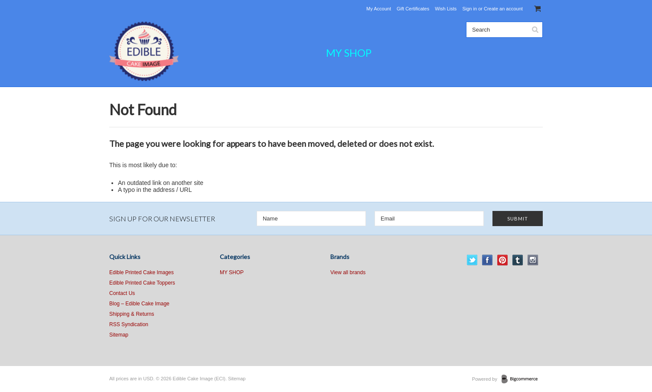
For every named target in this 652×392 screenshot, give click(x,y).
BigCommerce (522, 379)
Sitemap (118, 335)
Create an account (503, 8)
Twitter (472, 260)
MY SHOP (349, 52)
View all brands (347, 272)
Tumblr (517, 260)
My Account (378, 8)
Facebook (487, 260)
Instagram (533, 260)
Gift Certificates (413, 8)
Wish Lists (445, 8)
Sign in (469, 8)
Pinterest (502, 260)
